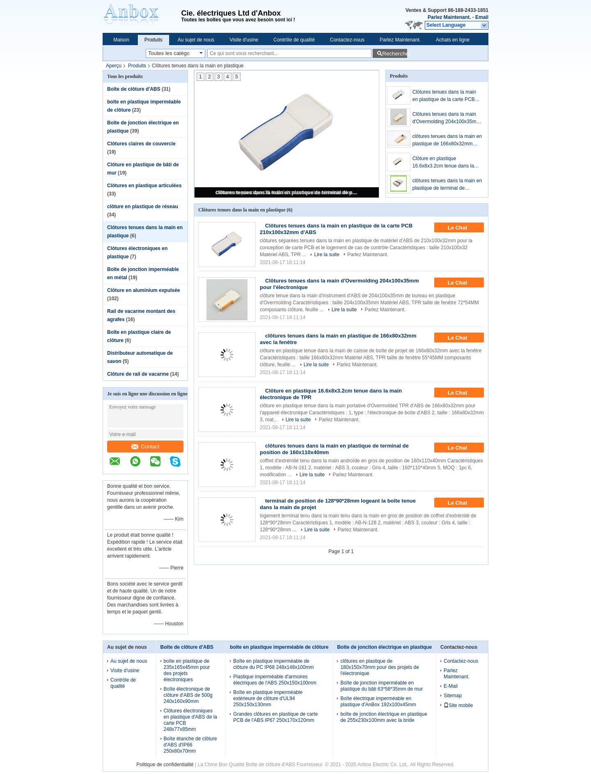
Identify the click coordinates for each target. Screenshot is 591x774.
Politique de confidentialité (164, 764)
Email (481, 17)
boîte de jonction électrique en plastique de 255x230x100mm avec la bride (383, 717)
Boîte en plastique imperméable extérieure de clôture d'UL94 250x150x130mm (267, 698)
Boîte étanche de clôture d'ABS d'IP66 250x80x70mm (190, 745)
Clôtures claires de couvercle (141, 144)
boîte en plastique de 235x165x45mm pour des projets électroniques (187, 670)
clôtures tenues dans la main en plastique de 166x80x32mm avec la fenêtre (447, 140)
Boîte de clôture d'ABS (133, 89)
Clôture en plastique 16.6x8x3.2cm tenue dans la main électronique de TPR (443, 163)
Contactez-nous (347, 40)
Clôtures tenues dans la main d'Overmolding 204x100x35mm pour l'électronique (446, 118)
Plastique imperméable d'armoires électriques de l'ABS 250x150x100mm (274, 680)
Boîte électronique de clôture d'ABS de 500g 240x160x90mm (188, 695)
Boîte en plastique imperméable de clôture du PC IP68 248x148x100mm (273, 664)
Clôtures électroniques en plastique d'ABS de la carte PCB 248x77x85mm (190, 720)
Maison (121, 40)
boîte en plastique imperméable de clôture (279, 647)
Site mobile (458, 705)
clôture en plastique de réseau (142, 206)
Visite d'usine (243, 40)
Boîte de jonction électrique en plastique (384, 647)
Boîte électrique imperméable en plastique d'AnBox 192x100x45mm (378, 701)
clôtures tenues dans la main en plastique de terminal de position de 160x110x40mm (287, 192)
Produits (153, 40)
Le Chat (463, 228)
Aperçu (113, 66)
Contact (145, 446)
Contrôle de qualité (294, 40)
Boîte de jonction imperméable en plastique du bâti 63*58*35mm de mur (381, 686)
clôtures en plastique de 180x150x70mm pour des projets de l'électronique (379, 667)
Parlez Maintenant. (449, 17)
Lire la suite (326, 254)
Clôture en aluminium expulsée (143, 290)
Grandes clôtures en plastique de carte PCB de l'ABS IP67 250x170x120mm (275, 717)
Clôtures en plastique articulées (144, 185)
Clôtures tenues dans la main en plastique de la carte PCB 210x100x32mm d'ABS (444, 96)
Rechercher (394, 54)
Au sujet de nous (196, 40)
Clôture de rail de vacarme (138, 374)
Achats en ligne (453, 40)
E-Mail (451, 686)
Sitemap (453, 695)
